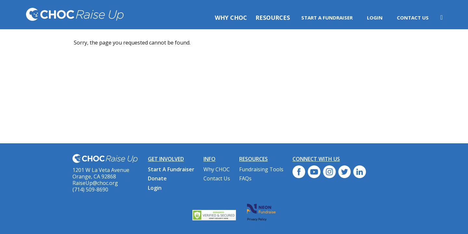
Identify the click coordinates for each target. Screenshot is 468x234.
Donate (157, 178)
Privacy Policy (256, 219)
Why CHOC (231, 17)
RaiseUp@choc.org (95, 183)
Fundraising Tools (261, 169)
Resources (272, 17)
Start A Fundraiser (327, 17)
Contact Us (413, 17)
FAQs (245, 178)
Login (375, 17)
